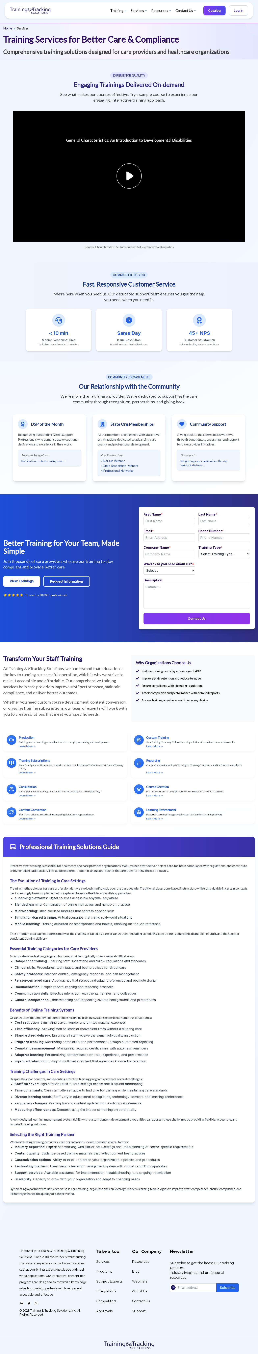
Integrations (106, 1291)
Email (149, 531)
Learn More (27, 746)
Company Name (157, 547)
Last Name (207, 514)
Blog (136, 1271)
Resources (161, 10)
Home (7, 28)
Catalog (214, 10)
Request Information (66, 581)
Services (139, 10)
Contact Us (186, 10)
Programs (104, 1271)
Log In (238, 10)
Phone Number (211, 531)
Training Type (210, 547)
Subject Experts (109, 1281)
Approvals (104, 1311)
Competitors (106, 1301)
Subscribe (227, 1288)
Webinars (139, 1281)
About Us (139, 1291)
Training (118, 10)
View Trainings (22, 581)
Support (139, 1311)
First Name (153, 514)
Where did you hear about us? (169, 564)
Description (153, 580)
